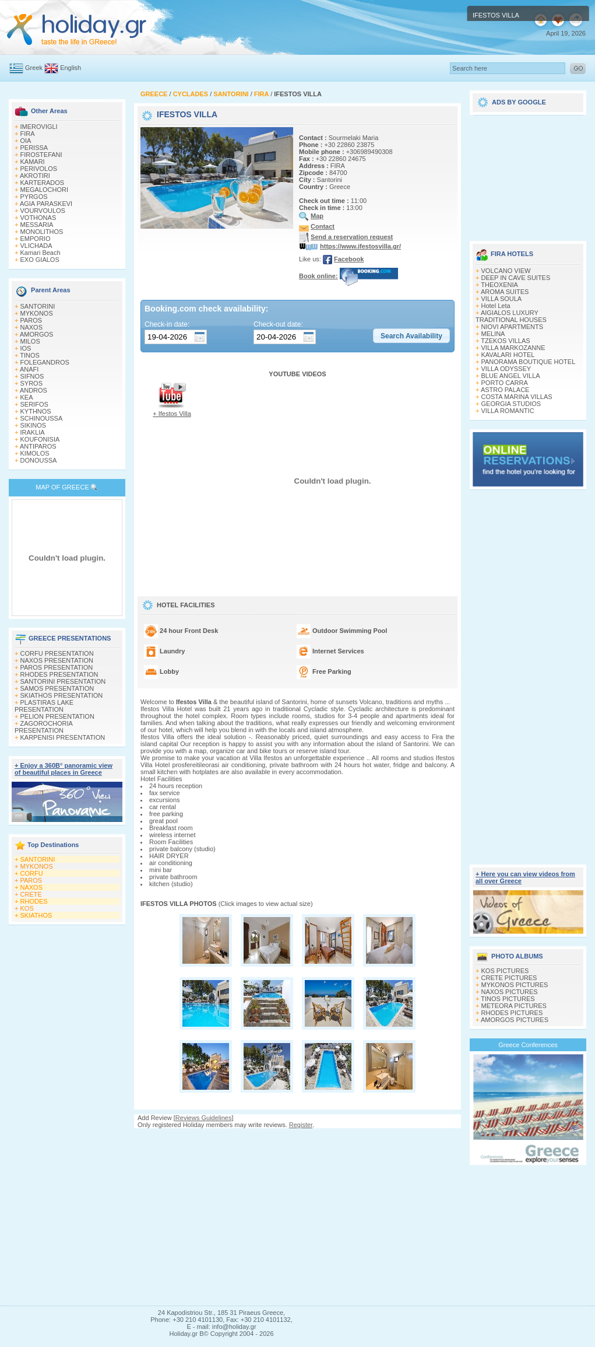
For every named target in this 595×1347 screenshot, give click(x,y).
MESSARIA (37, 224)
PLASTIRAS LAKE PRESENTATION (44, 706)
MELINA (493, 333)
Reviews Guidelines (203, 1117)
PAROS (31, 320)
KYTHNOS (35, 411)
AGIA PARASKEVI (46, 203)
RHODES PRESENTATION (59, 674)
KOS (27, 908)
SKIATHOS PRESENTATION (61, 695)
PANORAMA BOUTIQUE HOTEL (528, 361)
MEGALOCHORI (44, 189)
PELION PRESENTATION (57, 716)
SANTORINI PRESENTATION (63, 681)
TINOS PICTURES (507, 998)
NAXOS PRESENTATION (57, 660)
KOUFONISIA (40, 439)
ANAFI (29, 369)
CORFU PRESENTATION (57, 653)
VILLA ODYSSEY (506, 368)
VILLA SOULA (501, 298)
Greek (34, 67)
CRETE (31, 894)
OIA (25, 140)
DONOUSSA (38, 460)
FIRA (27, 133)
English (70, 67)
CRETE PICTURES (509, 977)
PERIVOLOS (39, 168)
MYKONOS (36, 313)
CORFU (31, 873)
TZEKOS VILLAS (505, 340)
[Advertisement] (297, 1217)
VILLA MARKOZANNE (513, 347)
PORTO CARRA (504, 382)
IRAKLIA (32, 432)
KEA (26, 397)
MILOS (30, 341)
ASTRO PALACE (505, 389)
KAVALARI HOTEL (508, 354)
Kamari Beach (40, 252)
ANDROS (33, 390)
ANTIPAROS (38, 446)
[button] (411, 336)
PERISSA (34, 147)
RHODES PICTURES (512, 1012)
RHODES (34, 901)
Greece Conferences (528, 1044)
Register (300, 1124)
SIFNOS (32, 376)
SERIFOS (34, 404)
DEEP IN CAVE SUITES (516, 277)
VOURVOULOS (42, 210)
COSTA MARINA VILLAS (516, 396)
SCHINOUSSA (41, 418)
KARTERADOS (42, 182)
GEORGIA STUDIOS (511, 403)
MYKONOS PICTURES (514, 984)
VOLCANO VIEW (506, 270)
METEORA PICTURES (514, 1005)
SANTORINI (37, 306)
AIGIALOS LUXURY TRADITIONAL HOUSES (511, 316)
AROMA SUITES (505, 291)
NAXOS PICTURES (509, 991)
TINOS (30, 355)
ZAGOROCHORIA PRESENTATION (43, 727)
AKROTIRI (35, 175)
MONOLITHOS (42, 231)
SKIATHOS (36, 915)
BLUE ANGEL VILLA (510, 375)
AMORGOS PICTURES (514, 1019)
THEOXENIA (499, 284)
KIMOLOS (35, 453)
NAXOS (31, 327)
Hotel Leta (495, 305)
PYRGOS (34, 196)
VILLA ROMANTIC (507, 410)
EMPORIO (35, 238)
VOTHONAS (38, 217)
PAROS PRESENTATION (56, 667)
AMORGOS (36, 334)
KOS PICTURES (505, 970)
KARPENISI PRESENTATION (62, 737)
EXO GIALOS (39, 259)
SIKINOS (33, 425)
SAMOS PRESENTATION (57, 688)
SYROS (31, 383)
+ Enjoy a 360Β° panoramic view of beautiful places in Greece (63, 769)
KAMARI (32, 161)
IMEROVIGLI (39, 126)
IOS (25, 348)
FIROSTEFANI (41, 154)
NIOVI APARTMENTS (512, 326)
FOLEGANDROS (44, 362)
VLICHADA (36, 245)
